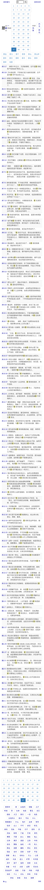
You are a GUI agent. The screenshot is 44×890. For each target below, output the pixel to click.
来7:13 (4, 200)
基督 (22, 840)
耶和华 (7, 807)
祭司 (37, 822)
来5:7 (4, 129)
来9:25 (4, 296)
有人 (35, 844)
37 (23, 38)
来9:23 (4, 288)
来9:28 (4, 305)
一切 (29, 814)
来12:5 (4, 498)
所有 (29, 874)
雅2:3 (4, 660)
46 (28, 46)
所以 (29, 848)
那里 (23, 54)
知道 (24, 811)
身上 (14, 855)
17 (23, 18)
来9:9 (4, 249)
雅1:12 (4, 619)
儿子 (37, 807)
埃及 (35, 814)
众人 (15, 826)
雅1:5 (4, 595)
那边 (39, 31)
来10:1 (4, 313)
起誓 (28, 867)
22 (28, 22)
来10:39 (5, 388)
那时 (17, 58)
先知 (8, 833)
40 (19, 42)
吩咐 (15, 833)
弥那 (11, 62)
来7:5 (4, 172)
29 (23, 30)
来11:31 (5, 467)
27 (14, 30)
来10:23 (5, 341)
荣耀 (7, 855)
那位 (29, 58)
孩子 (15, 863)
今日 (14, 867)
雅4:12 (4, 707)
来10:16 (5, 333)
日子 (26, 829)
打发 (29, 833)
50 (28, 50)
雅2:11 (4, 683)
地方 (23, 822)
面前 (8, 814)
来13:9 (4, 547)
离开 (15, 840)
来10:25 (5, 347)
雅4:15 (4, 719)
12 (19, 14)
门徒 (22, 833)
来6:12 (4, 160)
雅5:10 (4, 741)
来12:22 (5, 526)
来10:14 (5, 327)
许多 (14, 859)
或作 (7, 859)
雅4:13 (4, 713)
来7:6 (4, 183)
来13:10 (5, 555)
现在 (8, 852)
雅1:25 (4, 644)
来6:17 (4, 166)
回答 (22, 852)
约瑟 (37, 870)
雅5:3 (4, 725)
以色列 (22, 807)
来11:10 (5, 429)
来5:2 (4, 115)
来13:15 (5, 567)
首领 (18, 878)
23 (14, 26)
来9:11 (4, 263)
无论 (25, 878)
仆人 (34, 818)
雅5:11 (4, 747)
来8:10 (4, 232)
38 (28, 38)
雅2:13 (4, 689)
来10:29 (5, 359)
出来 (17, 811)
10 (29, 10)
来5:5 (4, 121)
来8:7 (4, 229)
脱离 (32, 878)
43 (14, 46)
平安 (35, 852)
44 (19, 46)
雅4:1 (4, 701)
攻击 (8, 844)
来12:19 (5, 520)
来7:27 (4, 221)
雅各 (29, 837)
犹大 (20, 818)
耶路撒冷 (8, 822)
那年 (4, 58)
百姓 (12, 829)
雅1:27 (4, 652)
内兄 (39, 25)
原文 (35, 848)
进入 (21, 859)
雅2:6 (4, 677)
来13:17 (5, 573)
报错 (39, 881)
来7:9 (4, 194)
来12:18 (5, 515)
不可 (22, 826)
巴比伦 (35, 867)
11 (14, 14)
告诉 (8, 826)
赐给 (22, 848)
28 (19, 30)
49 (23, 50)
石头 (22, 874)
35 (14, 38)
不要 (15, 837)
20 (19, 22)
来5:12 (4, 138)
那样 (4, 62)
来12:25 (5, 532)
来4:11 (4, 101)
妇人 (22, 837)
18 (28, 18)
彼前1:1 (4, 761)
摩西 (8, 837)
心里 (36, 855)
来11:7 (4, 402)
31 (14, 34)
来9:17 (4, 282)
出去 (35, 863)
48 (19, 50)
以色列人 (12, 818)
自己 (38, 811)
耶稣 (30, 807)
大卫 (15, 814)
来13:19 (5, 583)
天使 (23, 870)
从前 (21, 867)
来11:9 (4, 421)
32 (19, 34)
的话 (29, 826)
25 (23, 26)
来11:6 (4, 394)
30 (28, 30)
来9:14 (4, 272)
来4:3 (4, 78)
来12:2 (4, 481)
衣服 (7, 867)
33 (23, 34)
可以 (27, 818)
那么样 (36, 54)
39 (14, 42)
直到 (33, 829)
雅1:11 (4, 611)
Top (5, 881)
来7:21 (4, 206)
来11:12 (5, 441)
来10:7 (4, 321)
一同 (29, 844)
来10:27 (5, 356)
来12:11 (5, 506)
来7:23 (4, 215)
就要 (15, 848)
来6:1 (4, 146)
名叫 (15, 852)
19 (14, 22)
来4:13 (4, 107)
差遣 (17, 870)
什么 (17, 822)
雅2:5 (4, 669)
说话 (8, 874)
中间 (35, 840)
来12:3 (4, 492)
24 (19, 26)
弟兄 (35, 833)
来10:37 (5, 382)
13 (23, 14)
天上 (29, 855)
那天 (23, 58)
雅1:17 (4, 627)
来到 (6, 829)
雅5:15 (4, 755)
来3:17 (4, 66)
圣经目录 (37, 2)
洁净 (8, 840)
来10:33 (5, 368)
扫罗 (29, 852)
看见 (31, 811)
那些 (36, 58)
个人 (15, 874)
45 (23, 46)
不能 (19, 829)
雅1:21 (4, 636)
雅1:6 (4, 601)
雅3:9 (4, 695)
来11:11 (5, 435)
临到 (22, 863)
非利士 (22, 855)
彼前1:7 (4, 767)
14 (28, 14)
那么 (29, 54)
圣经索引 (6, 2)
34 (28, 34)
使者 (29, 863)
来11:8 (4, 413)
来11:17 (5, 447)
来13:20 (5, 589)
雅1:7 (4, 607)
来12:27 (5, 541)
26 (28, 26)
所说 (11, 878)
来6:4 (4, 154)
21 (23, 22)
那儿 (11, 54)
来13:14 (5, 561)
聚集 (15, 844)
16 (19, 18)
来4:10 (4, 95)
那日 (11, 58)
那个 (17, 54)
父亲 (29, 840)
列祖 (30, 870)
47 (14, 50)
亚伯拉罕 (8, 870)
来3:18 (4, 72)
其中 (8, 863)
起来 (30, 822)
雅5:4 (4, 733)
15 (14, 18)
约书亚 (35, 859)
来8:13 (4, 243)
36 (19, 38)
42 (28, 42)
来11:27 (5, 455)
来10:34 (5, 373)
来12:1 (4, 473)
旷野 (28, 859)
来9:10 (4, 257)
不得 (35, 874)
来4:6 (4, 89)
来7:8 (4, 189)
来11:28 (5, 461)
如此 (22, 844)
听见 (35, 826)
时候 (6, 811)
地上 (35, 837)
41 (23, 42)
